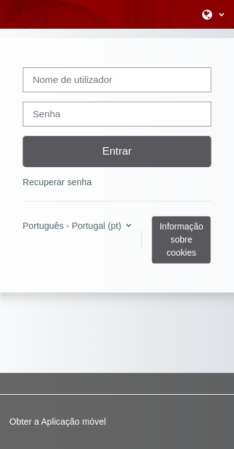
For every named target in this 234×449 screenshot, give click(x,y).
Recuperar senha (57, 182)
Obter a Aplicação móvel (57, 422)
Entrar (117, 151)
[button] (213, 14)
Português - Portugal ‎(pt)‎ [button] (73, 226)
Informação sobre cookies (181, 239)
